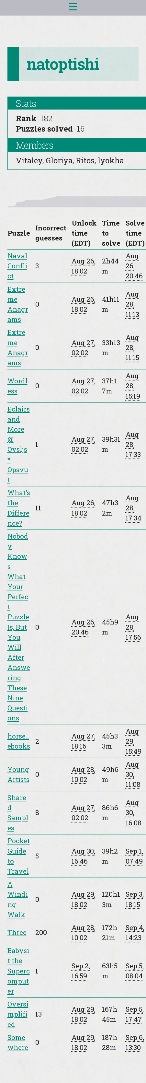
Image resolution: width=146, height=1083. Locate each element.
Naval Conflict (17, 265)
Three (17, 932)
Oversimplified (17, 1014)
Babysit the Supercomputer (18, 971)
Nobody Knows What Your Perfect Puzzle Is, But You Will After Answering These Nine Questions (18, 626)
